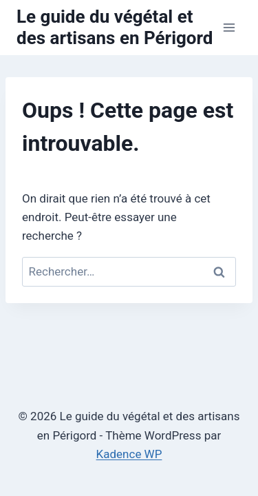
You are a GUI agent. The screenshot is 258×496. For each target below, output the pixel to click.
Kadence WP (129, 454)
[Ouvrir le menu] (228, 27)
